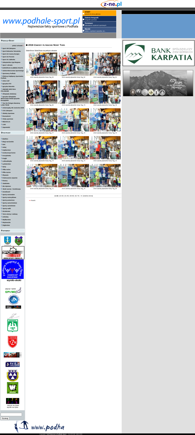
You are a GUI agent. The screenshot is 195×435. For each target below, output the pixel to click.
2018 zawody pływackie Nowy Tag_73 (73, 161)
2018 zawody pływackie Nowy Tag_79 (73, 105)
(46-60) (72, 196)
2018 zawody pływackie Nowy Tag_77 (41, 133)
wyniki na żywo (12, 407)
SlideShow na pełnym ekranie (45, 51)
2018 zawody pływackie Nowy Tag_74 (41, 161)
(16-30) (61, 196)
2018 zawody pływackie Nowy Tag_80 (41, 105)
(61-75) (77, 196)
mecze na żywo (12, 405)
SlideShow (30, 51)
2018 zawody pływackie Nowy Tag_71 (41, 188)
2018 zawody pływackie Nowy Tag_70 (73, 188)
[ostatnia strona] (88, 196)
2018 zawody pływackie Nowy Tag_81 (105, 77)
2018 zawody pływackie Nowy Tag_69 (105, 188)
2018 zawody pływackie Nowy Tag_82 (73, 77)
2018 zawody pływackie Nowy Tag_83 (41, 77)
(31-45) (66, 196)
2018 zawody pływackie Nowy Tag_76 (73, 133)
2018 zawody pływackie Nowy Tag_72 (105, 161)
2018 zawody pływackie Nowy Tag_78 (105, 105)
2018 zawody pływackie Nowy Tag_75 (105, 133)
